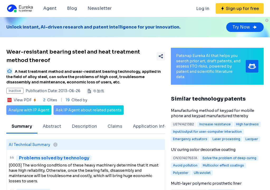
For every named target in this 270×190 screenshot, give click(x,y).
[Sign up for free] (240, 8)
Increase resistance (215, 124)
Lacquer (251, 139)
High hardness (247, 124)
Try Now (245, 27)
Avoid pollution (185, 165)
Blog (72, 8)
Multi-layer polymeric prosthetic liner (206, 183)
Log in (202, 8)
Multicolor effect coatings (223, 165)
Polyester (181, 173)
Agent (49, 8)
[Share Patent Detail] (161, 56)
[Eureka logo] (19, 8)
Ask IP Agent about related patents (89, 110)
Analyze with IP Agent (28, 110)
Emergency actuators (190, 139)
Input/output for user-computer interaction (207, 132)
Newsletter (100, 8)
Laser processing (226, 139)
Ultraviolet (202, 173)
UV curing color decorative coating (203, 149)
